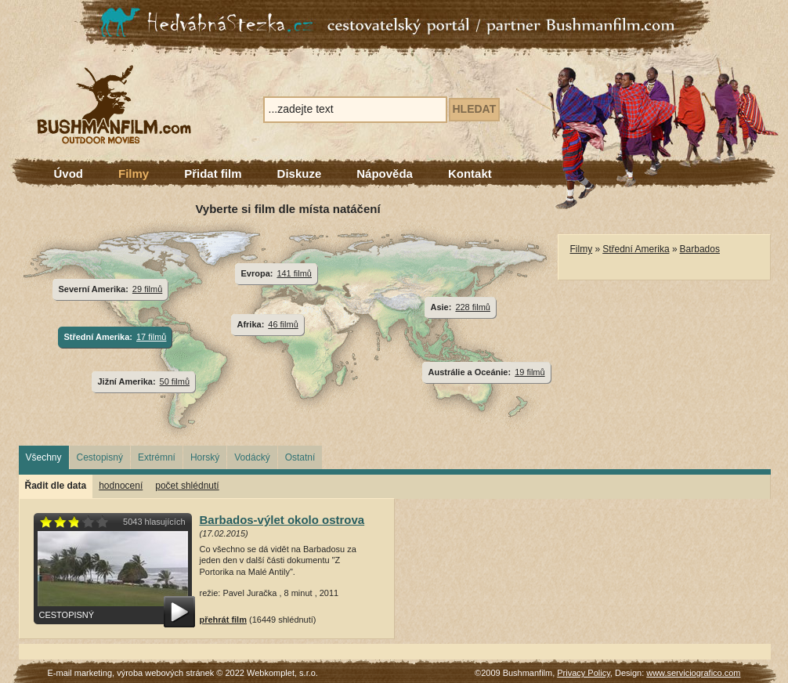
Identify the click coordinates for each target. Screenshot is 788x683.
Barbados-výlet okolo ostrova (282, 519)
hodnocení (121, 485)
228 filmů (472, 307)
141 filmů (294, 273)
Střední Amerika (635, 249)
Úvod (69, 173)
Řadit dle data (56, 485)
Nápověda (384, 173)
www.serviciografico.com (693, 673)
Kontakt (470, 173)
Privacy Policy (583, 673)
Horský (204, 457)
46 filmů (283, 324)
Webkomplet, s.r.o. (282, 673)
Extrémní (156, 457)
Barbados (700, 249)
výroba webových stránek (165, 673)
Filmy (133, 173)
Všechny (44, 457)
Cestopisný (100, 457)
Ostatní (300, 457)
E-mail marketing (80, 673)
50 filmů (175, 381)
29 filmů (147, 289)
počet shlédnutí (187, 485)
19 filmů (529, 372)
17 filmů (151, 337)
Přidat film (212, 173)
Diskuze (299, 173)
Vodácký (251, 457)
